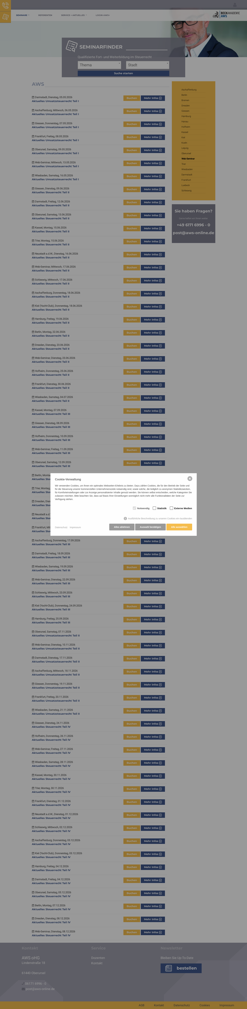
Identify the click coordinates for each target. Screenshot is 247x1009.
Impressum (75, 527)
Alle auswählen (179, 527)
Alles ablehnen (121, 527)
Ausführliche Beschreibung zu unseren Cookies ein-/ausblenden (160, 519)
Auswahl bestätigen (150, 527)
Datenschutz (61, 527)
